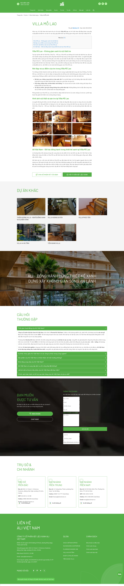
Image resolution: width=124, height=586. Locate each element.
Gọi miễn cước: (25, 3)
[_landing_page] (71, 438)
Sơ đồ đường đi (25, 503)
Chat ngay (35, 419)
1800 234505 (36, 414)
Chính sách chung (91, 546)
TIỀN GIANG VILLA (54, 243)
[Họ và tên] (71, 399)
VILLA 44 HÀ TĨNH (23, 243)
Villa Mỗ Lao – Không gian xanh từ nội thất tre (45, 41)
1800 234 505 (24, 5)
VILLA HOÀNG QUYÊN (55, 217)
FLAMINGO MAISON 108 (70, 549)
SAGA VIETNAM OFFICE (70, 543)
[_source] (71, 435)
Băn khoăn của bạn (70, 413)
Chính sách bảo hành (92, 549)
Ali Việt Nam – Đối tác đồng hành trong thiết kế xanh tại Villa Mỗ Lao (51, 47)
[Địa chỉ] (71, 410)
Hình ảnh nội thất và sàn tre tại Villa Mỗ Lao (45, 45)
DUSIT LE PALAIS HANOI (70, 556)
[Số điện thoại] (71, 406)
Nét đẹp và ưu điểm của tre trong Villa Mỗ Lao (45, 43)
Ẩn (64, 37)
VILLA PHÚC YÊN (84, 217)
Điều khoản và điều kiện (93, 543)
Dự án (66, 536)
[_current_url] (71, 442)
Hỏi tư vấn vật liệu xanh (78, 175)
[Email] (71, 402)
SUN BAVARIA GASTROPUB (71, 546)
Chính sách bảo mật (91, 552)
